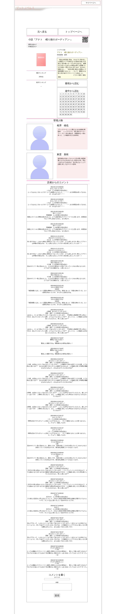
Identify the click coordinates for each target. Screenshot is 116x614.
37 (76, 101)
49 (81, 104)
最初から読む (72, 83)
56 (73, 107)
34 (68, 101)
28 (79, 99)
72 (63, 112)
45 (71, 104)
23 (66, 99)
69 (81, 109)
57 (76, 107)
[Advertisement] (58, 16)
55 (71, 107)
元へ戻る (42, 31)
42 (63, 104)
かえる (49, 239)
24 (68, 99)
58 (79, 107)
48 (79, 104)
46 (73, 104)
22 (63, 99)
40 (84, 101)
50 (84, 104)
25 (71, 99)
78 (79, 112)
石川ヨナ (49, 496)
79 (81, 112)
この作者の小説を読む (60, 190)
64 (68, 109)
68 (79, 109)
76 (73, 112)
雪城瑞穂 (49, 215)
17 (76, 96)
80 (84, 112)
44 (68, 104)
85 (71, 114)
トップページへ (73, 31)
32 (63, 101)
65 (71, 109)
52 (63, 107)
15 (71, 96)
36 (73, 101)
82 (63, 114)
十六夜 (49, 264)
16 (73, 96)
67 (76, 109)
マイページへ (91, 3)
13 (66, 96)
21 (60, 99)
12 (63, 96)
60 (84, 107)
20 (84, 96)
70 (84, 109)
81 (60, 114)
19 (81, 96)
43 (66, 104)
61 (60, 109)
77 (76, 112)
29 (81, 99)
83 (66, 114)
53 (66, 107)
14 (68, 96)
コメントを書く (57, 575)
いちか (49, 190)
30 (84, 99)
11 (60, 96)
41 (60, 104)
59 (81, 107)
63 (66, 109)
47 (76, 104)
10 (84, 94)
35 (71, 101)
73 (66, 112)
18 (79, 96)
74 (68, 112)
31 (60, 101)
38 (79, 101)
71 (60, 112)
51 (60, 107)
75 (71, 112)
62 (63, 109)
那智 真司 (63, 55)
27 (76, 99)
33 (66, 101)
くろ (49, 419)
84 (68, 114)
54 (68, 107)
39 (81, 101)
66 (73, 109)
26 (73, 99)
